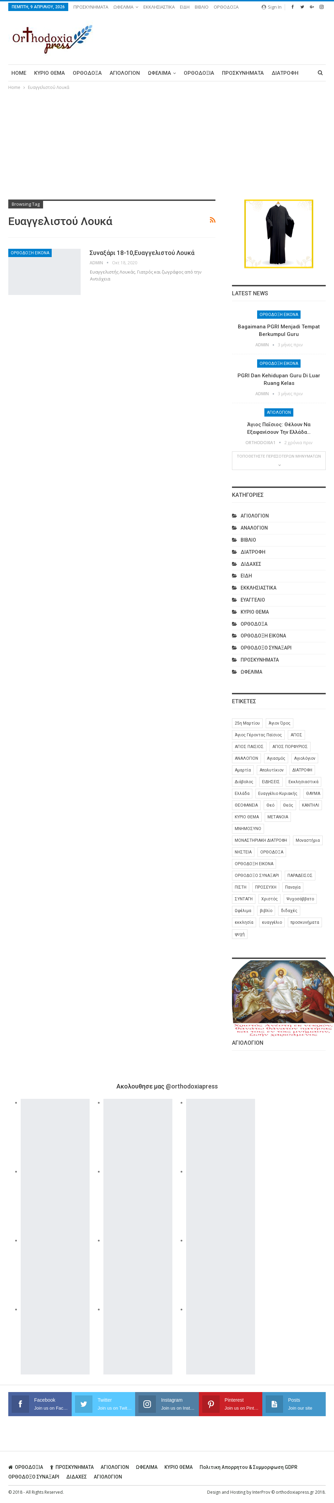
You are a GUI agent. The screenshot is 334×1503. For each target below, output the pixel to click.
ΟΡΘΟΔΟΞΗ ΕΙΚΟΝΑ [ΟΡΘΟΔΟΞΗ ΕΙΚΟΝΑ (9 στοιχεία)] (254, 863)
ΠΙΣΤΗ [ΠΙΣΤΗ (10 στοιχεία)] (240, 887)
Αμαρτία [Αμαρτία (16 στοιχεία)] (243, 770)
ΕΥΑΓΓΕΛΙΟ (253, 600)
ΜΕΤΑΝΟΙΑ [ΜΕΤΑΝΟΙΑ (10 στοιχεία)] (277, 817)
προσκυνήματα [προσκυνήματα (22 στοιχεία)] (305, 922)
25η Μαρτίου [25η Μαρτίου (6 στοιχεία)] (247, 723)
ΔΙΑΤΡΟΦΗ (285, 73)
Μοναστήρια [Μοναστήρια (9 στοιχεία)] (308, 840)
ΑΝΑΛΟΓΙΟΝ (254, 528)
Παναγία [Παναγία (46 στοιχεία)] (293, 887)
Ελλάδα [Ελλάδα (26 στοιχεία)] (242, 793)
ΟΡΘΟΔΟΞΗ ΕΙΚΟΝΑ (30, 252)
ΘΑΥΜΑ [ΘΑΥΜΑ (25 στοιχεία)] (313, 793)
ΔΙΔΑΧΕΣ (251, 564)
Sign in (272, 7)
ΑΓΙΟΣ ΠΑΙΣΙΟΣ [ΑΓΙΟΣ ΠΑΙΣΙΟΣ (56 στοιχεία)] (249, 746)
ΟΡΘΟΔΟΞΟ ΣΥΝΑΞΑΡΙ (266, 648)
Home (18, 73)
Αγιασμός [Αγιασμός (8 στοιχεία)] (276, 758)
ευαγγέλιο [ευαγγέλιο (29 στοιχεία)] (272, 922)
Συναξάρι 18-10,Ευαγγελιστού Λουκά (142, 252)
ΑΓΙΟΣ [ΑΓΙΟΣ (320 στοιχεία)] (296, 735)
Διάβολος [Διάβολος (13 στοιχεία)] (244, 781)
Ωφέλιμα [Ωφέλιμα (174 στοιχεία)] (243, 910)
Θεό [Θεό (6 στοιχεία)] (270, 805)
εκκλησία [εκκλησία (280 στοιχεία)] (244, 922)
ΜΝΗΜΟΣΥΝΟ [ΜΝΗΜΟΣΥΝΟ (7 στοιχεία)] (248, 828)
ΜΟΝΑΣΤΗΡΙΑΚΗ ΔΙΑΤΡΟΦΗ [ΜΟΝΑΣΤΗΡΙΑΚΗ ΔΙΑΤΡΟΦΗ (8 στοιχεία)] (261, 840)
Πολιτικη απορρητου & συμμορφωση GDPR (248, 1467)
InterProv (261, 1492)
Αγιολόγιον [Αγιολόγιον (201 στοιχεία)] (304, 758)
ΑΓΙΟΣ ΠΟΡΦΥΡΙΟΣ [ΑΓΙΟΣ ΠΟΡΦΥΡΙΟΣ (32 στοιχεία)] (290, 746)
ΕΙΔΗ (185, 7)
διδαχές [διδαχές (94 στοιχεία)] (289, 910)
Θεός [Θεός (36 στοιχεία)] (288, 805)
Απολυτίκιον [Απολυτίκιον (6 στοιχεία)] (272, 770)
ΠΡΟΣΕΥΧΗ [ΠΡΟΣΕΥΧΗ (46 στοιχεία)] (265, 887)
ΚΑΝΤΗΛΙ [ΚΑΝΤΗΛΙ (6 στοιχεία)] (310, 805)
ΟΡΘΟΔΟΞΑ (226, 7)
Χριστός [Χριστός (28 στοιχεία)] (269, 899)
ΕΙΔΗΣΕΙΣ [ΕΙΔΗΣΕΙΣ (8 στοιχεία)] (271, 781)
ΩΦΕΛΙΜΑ (123, 7)
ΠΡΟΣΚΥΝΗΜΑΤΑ (90, 7)
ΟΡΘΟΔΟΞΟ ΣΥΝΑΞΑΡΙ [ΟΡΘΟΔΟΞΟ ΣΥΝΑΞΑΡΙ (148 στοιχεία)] (257, 875)
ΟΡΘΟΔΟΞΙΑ (199, 73)
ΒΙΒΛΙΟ (202, 7)
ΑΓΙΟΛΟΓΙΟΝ (125, 73)
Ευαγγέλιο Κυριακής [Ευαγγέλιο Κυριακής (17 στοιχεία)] (277, 793)
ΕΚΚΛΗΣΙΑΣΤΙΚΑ (159, 7)
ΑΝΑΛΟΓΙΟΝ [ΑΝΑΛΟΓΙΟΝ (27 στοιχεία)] (246, 758)
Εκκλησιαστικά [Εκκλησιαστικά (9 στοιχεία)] (303, 781)
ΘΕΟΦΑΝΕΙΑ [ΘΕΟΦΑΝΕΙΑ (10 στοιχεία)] (246, 805)
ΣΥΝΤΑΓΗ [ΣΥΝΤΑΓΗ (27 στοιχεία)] (244, 899)
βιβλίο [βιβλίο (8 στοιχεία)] (266, 910)
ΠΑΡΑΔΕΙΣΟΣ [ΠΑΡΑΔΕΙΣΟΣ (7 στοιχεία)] (300, 875)
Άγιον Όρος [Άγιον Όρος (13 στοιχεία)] (280, 723)
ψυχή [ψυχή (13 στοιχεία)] (240, 934)
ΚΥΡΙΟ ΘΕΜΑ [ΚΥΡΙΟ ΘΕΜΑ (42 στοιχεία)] (247, 817)
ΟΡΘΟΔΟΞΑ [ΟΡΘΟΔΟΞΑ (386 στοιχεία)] (271, 852)
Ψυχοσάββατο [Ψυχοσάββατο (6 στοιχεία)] (300, 899)
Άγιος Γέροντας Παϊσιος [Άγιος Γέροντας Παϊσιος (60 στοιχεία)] (258, 735)
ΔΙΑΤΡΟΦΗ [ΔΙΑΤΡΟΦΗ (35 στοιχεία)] (302, 770)
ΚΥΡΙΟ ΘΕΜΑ (49, 73)
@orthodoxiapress (192, 1086)
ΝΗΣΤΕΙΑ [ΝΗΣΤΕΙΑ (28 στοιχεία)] (243, 852)
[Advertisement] (167, 143)
